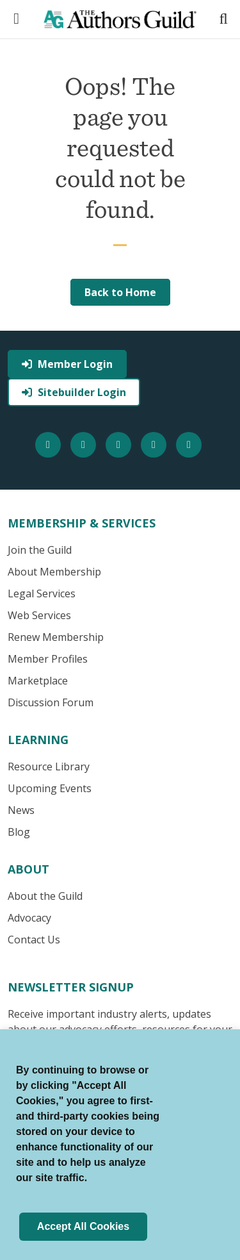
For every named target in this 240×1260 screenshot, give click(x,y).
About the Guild (45, 896)
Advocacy (29, 918)
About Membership (54, 572)
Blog (19, 832)
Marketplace (38, 681)
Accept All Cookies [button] (83, 1226)
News (21, 810)
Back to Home (120, 292)
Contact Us (34, 940)
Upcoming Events (50, 788)
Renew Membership (56, 637)
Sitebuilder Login (74, 392)
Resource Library (49, 766)
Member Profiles (48, 659)
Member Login (67, 364)
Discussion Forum (50, 702)
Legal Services (42, 593)
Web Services (39, 615)
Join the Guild (40, 550)
